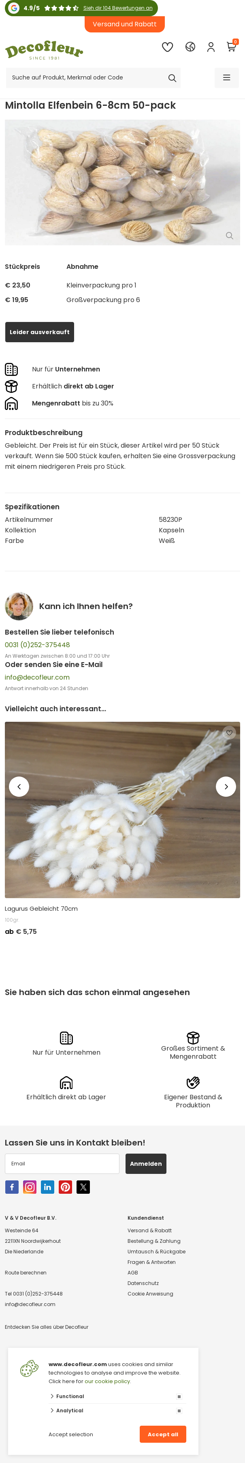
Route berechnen (26, 1272)
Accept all (163, 1434)
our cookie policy (107, 1381)
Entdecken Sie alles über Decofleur (46, 1327)
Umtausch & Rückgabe (156, 1251)
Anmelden (146, 1164)
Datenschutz (143, 1283)
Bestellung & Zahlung (154, 1241)
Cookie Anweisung (150, 1293)
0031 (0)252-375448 (37, 645)
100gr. (12, 920)
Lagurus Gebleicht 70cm (41, 909)
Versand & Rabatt (150, 1230)
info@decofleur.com (37, 677)
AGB (133, 1272)
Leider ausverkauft (40, 332)
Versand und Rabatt (125, 24)
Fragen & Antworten (152, 1262)
